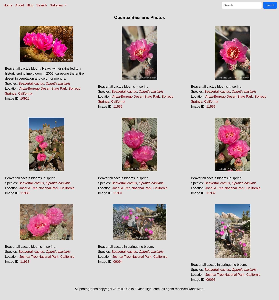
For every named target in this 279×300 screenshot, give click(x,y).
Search (41, 5)
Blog (30, 5)
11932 (210, 193)
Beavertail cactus (31, 83)
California (25, 93)
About (19, 5)
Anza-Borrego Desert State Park (43, 88)
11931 (118, 193)
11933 (25, 261)
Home (8, 5)
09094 (118, 261)
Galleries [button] (57, 5)
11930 (25, 193)
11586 (210, 106)
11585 (118, 106)
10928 (25, 98)
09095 (210, 279)
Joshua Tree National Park (39, 188)
